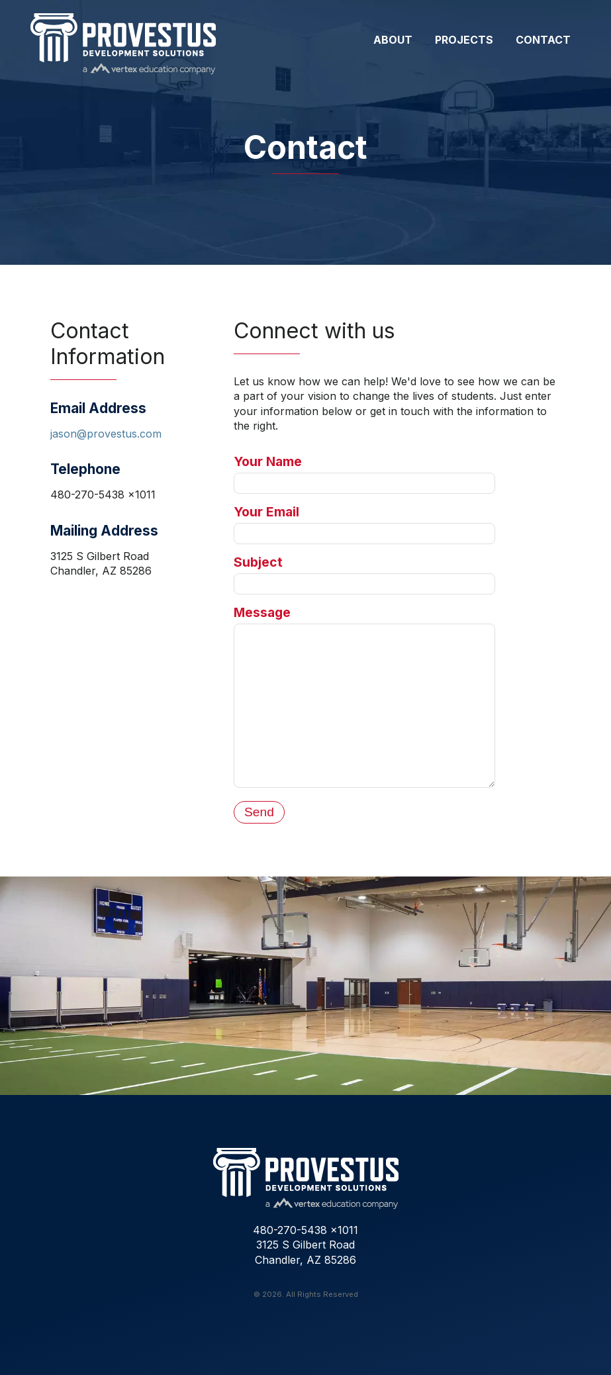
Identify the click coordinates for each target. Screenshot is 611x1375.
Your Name (268, 461)
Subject (258, 562)
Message (262, 612)
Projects (464, 39)
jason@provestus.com (106, 433)
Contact (543, 39)
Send (259, 812)
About (392, 39)
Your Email (266, 512)
